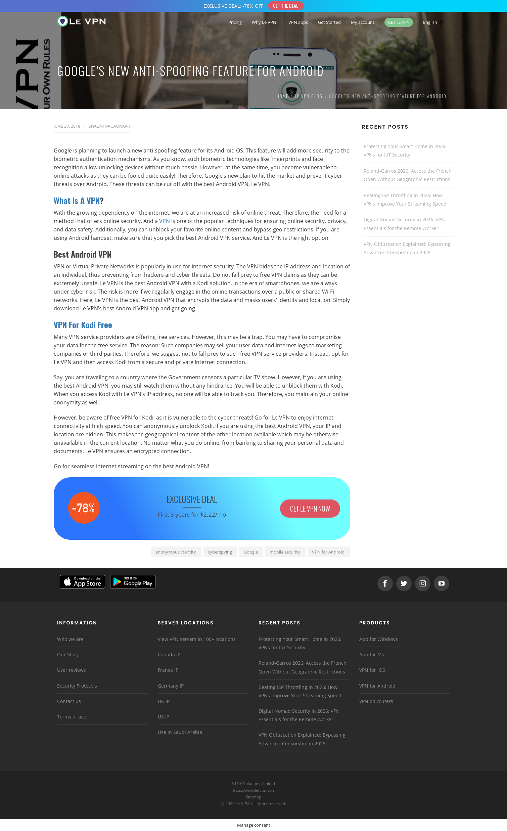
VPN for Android (328, 552)
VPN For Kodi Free (84, 324)
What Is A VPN (77, 200)
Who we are (70, 639)
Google (251, 552)
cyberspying (220, 552)
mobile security (285, 552)
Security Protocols (77, 686)
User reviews (71, 670)
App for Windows (378, 639)
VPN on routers (376, 701)
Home (282, 96)
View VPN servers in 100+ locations (197, 639)
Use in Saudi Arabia (180, 732)
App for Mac (373, 654)
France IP (168, 670)
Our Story (68, 654)
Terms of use (71, 716)
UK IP (164, 701)
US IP (163, 716)
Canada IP (169, 654)
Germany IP (171, 686)
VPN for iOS (372, 670)
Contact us (69, 701)
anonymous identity (175, 552)
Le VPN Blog (309, 96)
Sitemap (254, 797)
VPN (164, 221)
